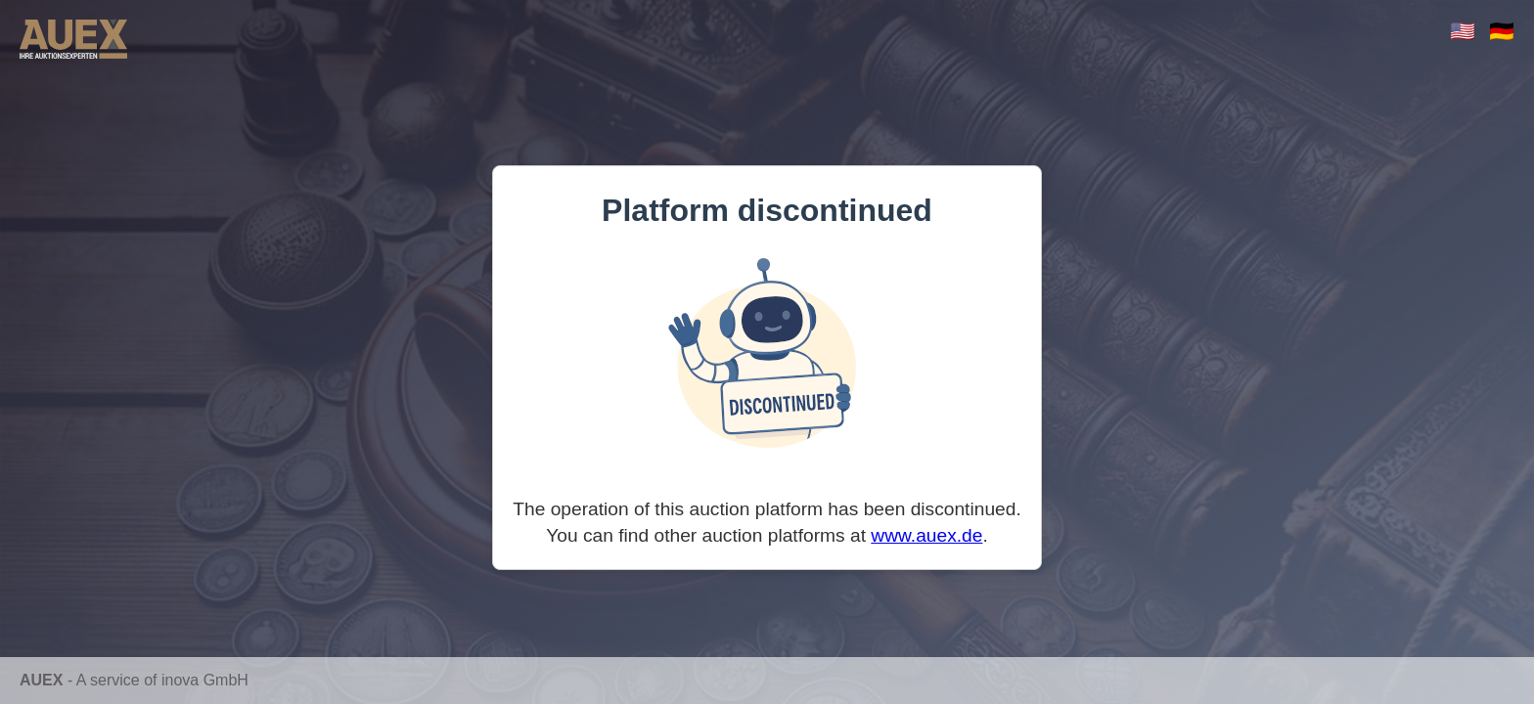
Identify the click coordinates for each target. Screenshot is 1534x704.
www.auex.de (926, 535)
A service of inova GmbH (162, 680)
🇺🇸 (1462, 31)
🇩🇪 (1501, 31)
